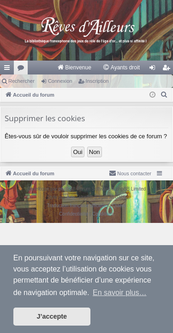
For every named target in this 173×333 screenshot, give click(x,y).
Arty (70, 197)
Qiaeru (119, 205)
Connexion (60, 81)
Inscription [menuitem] (168, 69)
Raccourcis (9, 69)
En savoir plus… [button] (120, 292)
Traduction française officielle (77, 205)
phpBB (65, 188)
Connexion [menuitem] (154, 69)
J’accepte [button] (52, 316)
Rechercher (21, 81)
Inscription (97, 81)
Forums (23, 69)
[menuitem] (74, 67)
